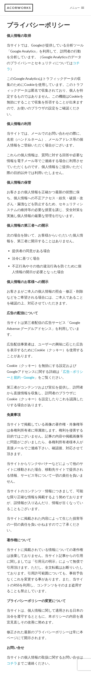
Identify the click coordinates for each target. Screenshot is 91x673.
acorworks (19, 7)
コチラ (12, 663)
